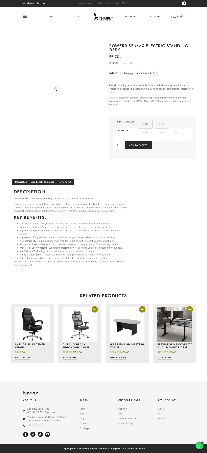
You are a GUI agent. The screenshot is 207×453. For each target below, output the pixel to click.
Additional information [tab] (42, 182)
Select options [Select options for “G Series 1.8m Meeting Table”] (118, 358)
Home (51, 17)
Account (155, 17)
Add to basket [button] (22, 358)
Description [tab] (21, 182)
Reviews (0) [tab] (65, 182)
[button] (145, 124)
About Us (130, 17)
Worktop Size (126, 130)
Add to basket (138, 145)
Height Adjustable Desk (146, 73)
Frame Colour (126, 121)
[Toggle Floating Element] (199, 445)
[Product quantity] (118, 145)
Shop (77, 17)
